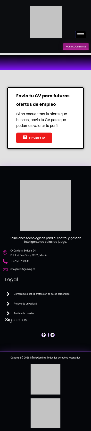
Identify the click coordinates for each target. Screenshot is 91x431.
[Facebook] (43, 335)
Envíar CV (34, 137)
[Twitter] (48, 335)
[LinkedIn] (52, 335)
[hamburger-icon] (80, 34)
